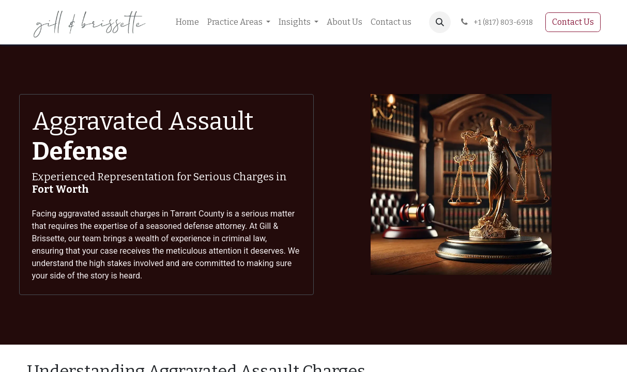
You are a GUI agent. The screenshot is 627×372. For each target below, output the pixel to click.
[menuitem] (187, 22)
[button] (440, 22)
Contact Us (573, 22)
